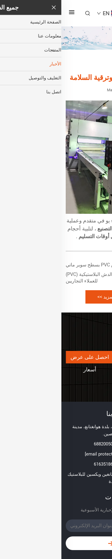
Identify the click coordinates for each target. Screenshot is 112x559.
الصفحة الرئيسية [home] (93, 63)
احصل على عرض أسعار (28, 358)
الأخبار (69, 63)
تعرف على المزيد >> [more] (56, 297)
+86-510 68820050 (51, 444)
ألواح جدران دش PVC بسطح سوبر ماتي (43, 265)
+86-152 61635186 (51, 464)
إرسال (56, 543)
